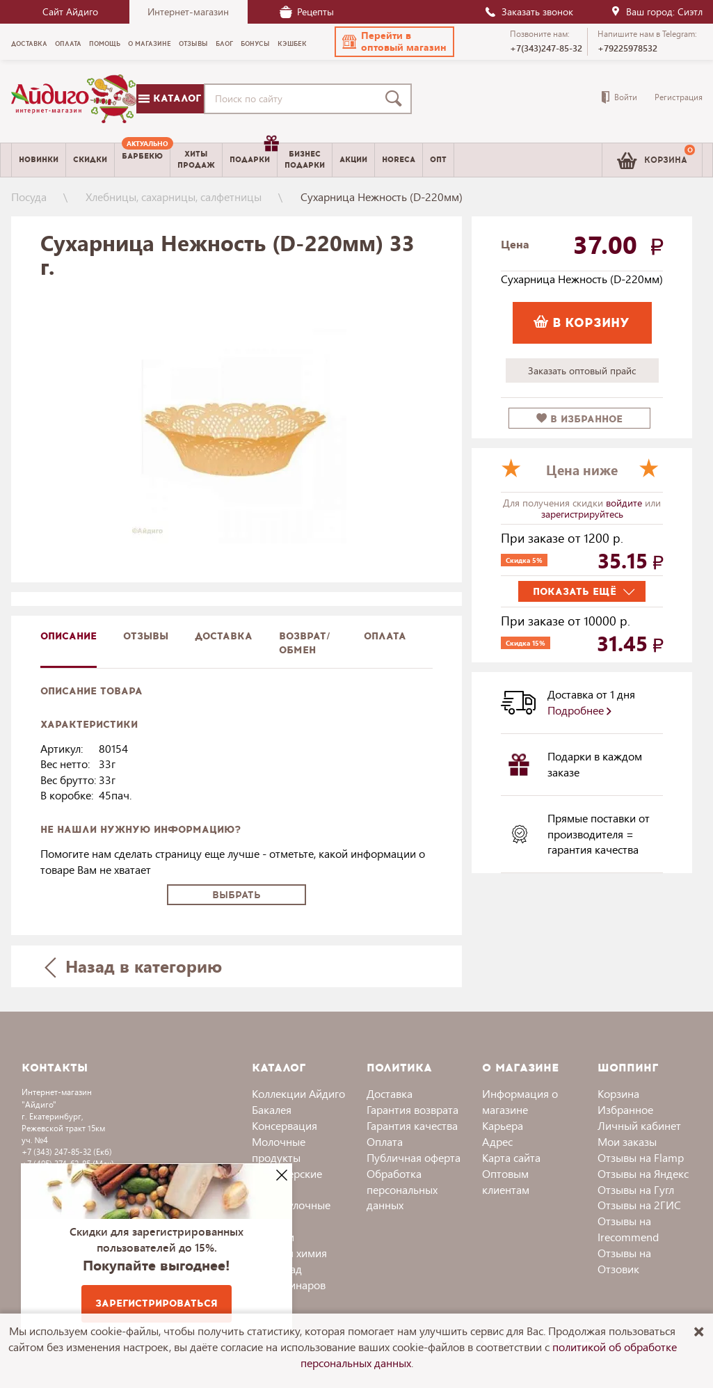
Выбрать (236, 895)
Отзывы (145, 636)
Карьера (502, 1125)
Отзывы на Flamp (641, 1157)
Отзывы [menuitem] (193, 44)
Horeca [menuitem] (398, 160)
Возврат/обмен (304, 643)
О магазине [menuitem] (149, 44)
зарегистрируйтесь (582, 513)
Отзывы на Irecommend (628, 1228)
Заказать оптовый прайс (582, 370)
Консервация (284, 1125)
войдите (625, 502)
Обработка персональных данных (402, 1189)
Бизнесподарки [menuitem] (305, 159)
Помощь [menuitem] (104, 44)
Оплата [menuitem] (68, 44)
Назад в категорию (133, 966)
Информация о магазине (520, 1101)
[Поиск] (396, 98)
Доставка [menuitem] (29, 44)
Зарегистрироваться (156, 1303)
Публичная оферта (413, 1157)
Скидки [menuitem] (90, 160)
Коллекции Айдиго (298, 1093)
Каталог (169, 98)
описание (68, 636)
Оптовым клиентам (505, 1181)
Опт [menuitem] (438, 160)
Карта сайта (511, 1157)
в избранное (579, 419)
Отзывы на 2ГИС (639, 1204)
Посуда (29, 196)
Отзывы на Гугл (636, 1189)
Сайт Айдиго (70, 11)
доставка (224, 636)
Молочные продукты (278, 1149)
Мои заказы (627, 1141)
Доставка (389, 1093)
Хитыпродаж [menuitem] (196, 159)
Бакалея (271, 1109)
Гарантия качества (412, 1125)
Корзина (618, 1093)
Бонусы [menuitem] (255, 44)
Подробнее (579, 710)
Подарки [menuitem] (253, 154)
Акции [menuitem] (353, 160)
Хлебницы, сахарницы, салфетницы (174, 196)
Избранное (625, 1109)
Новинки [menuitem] (38, 160)
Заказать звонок (528, 11)
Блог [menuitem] (224, 44)
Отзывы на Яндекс (643, 1173)
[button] (394, 41)
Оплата (385, 636)
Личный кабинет (639, 1125)
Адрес (497, 1141)
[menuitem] (142, 160)
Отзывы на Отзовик (624, 1260)
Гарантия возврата (412, 1109)
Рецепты (307, 11)
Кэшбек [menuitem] (292, 44)
